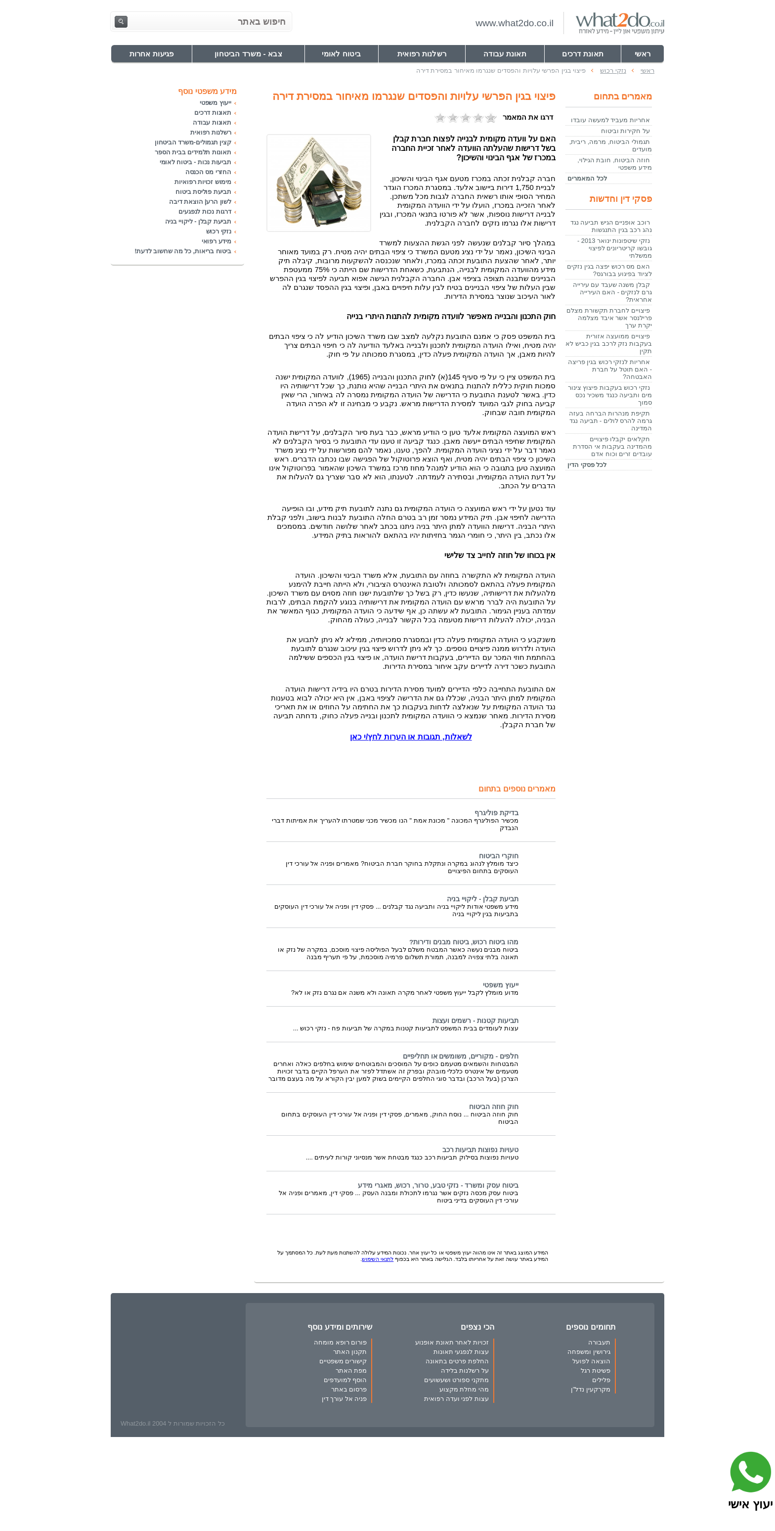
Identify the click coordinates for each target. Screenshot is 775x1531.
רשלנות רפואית (210, 132)
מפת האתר (351, 1370)
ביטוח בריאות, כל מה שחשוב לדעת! (182, 251)
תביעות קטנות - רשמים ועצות (475, 1020)
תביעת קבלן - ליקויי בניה (482, 899)
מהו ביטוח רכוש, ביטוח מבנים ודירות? (463, 942)
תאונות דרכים (212, 112)
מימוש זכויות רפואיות (202, 182)
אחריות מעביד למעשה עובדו (610, 120)
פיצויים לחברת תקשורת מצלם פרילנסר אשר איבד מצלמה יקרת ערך (609, 318)
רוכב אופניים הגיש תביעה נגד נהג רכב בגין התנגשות (611, 226)
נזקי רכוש (218, 231)
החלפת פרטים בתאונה (457, 1361)
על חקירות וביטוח (625, 131)
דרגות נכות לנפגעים (204, 211)
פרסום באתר (349, 1389)
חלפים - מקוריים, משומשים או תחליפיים (460, 1056)
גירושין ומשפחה (588, 1351)
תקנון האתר (350, 1351)
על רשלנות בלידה (465, 1370)
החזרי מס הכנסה (208, 172)
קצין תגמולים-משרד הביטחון (193, 142)
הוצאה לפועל (591, 1361)
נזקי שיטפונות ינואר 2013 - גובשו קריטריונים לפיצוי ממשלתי (614, 248)
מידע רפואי (216, 241)
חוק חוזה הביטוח (493, 1107)
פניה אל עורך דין (344, 1398)
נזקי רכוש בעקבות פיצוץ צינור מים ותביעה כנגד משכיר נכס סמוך (610, 395)
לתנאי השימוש (377, 1259)
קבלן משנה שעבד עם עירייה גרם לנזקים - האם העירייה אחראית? (612, 292)
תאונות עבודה (212, 122)
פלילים (601, 1380)
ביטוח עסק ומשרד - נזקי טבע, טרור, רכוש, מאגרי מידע (438, 1185)
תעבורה (599, 1342)
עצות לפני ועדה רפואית (456, 1398)
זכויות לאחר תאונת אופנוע (452, 1342)
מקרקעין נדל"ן (590, 1389)
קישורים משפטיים (343, 1361)
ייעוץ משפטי (500, 985)
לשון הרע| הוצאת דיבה (200, 201)
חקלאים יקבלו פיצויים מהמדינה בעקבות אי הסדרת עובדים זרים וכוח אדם (612, 446)
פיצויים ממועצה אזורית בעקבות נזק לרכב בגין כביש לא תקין (608, 343)
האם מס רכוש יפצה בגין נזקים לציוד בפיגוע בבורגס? (609, 270)
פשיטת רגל (595, 1370)
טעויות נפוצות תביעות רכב (480, 1150)
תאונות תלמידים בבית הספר (193, 152)
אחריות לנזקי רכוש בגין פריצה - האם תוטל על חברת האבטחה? (610, 369)
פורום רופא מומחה (340, 1342)
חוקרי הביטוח (498, 856)
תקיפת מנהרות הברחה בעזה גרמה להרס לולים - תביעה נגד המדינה (610, 421)
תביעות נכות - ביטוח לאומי (195, 162)
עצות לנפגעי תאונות (461, 1351)
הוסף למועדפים (345, 1380)
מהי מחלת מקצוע (464, 1389)
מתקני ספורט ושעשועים (456, 1380)
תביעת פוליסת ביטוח (203, 191)
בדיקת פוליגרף (496, 813)
